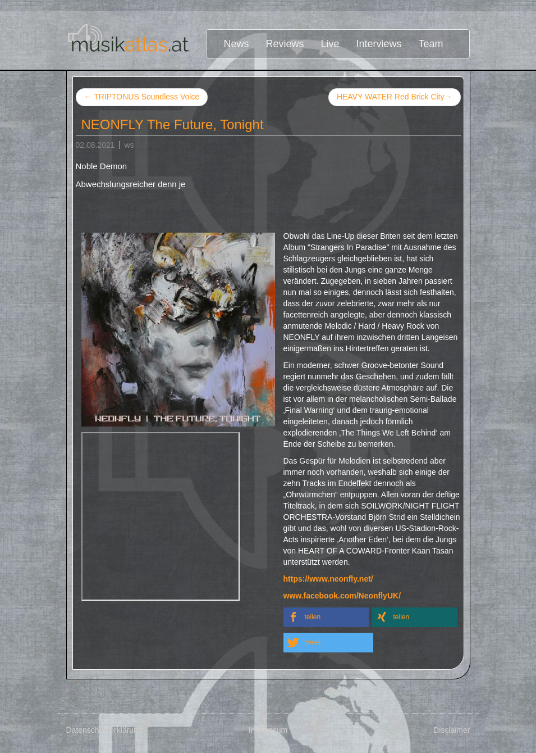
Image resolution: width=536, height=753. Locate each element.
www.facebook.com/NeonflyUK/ (342, 595)
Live (330, 43)
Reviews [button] (285, 43)
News (236, 43)
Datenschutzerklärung (104, 729)
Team (431, 43)
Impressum (268, 729)
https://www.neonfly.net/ (328, 578)
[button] (326, 617)
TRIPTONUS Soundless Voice (142, 96)
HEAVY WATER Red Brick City (394, 97)
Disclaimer (451, 729)
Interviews (379, 43)
